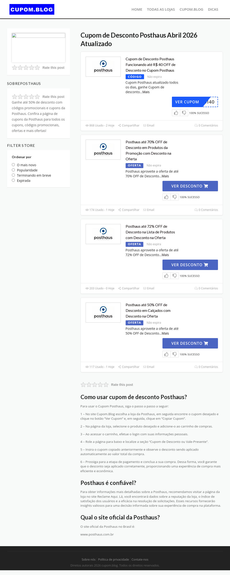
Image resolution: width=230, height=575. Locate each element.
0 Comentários (206, 125)
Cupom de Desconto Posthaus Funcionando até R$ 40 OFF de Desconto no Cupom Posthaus (150, 64)
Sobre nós (89, 560)
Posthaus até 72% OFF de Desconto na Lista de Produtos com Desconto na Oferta (150, 232)
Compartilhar (128, 125)
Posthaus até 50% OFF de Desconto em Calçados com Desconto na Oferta (148, 310)
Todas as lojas (161, 9)
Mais (146, 92)
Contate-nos (140, 560)
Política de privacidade (113, 560)
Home (137, 9)
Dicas (213, 9)
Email (148, 125)
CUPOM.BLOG (191, 9)
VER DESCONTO (189, 186)
